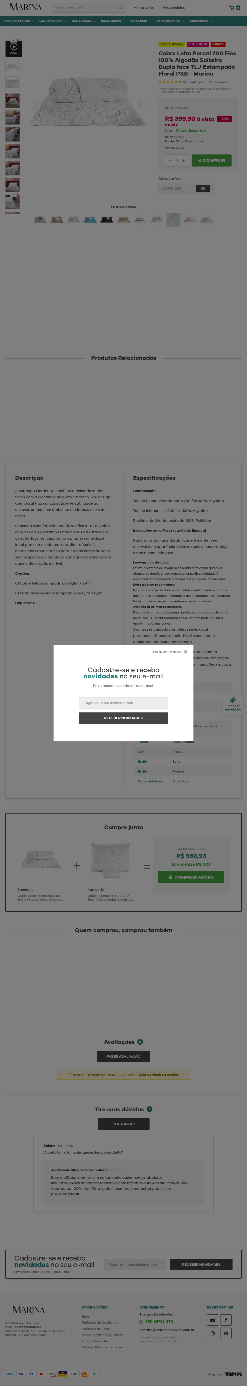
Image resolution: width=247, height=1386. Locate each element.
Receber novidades (123, 718)
